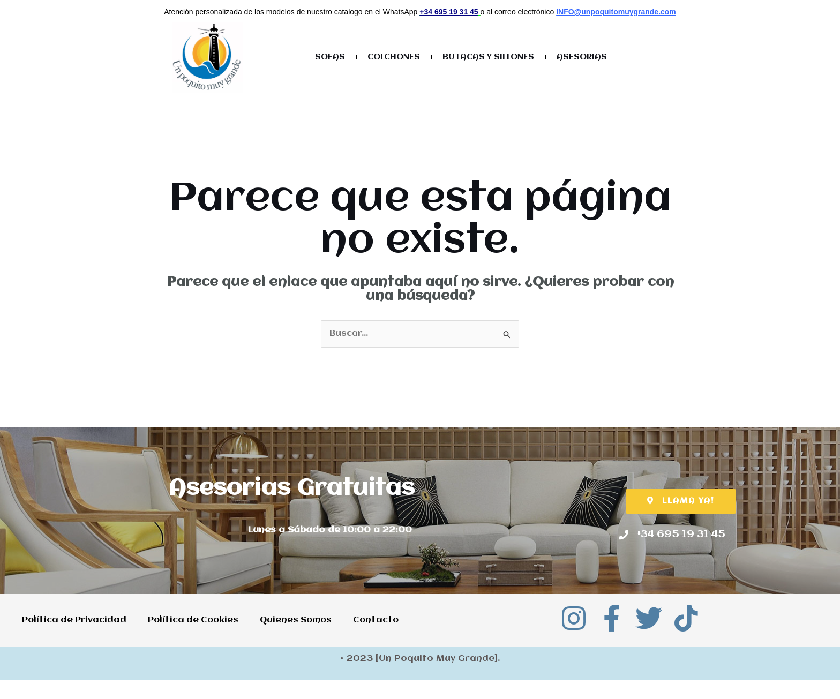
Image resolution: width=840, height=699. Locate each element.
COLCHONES (394, 57)
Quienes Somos (303, 617)
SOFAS (330, 57)
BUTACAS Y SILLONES (488, 57)
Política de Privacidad (75, 617)
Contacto (44, 642)
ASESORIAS (582, 57)
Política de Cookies (197, 617)
